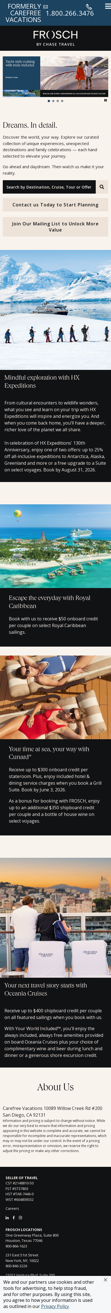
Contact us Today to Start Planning (55, 205)
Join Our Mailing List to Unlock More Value (55, 227)
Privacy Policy (55, 1306)
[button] (105, 1280)
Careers (12, 1208)
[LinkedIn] (7, 1217)
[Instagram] (20, 1217)
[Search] (102, 187)
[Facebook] (14, 1217)
